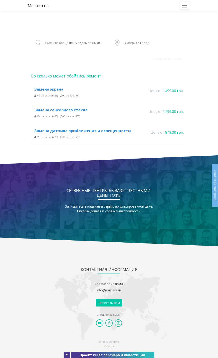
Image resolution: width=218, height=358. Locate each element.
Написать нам (109, 303)
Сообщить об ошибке (215, 185)
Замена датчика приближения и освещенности (82, 130)
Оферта (109, 346)
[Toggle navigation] (184, 5)
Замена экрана (48, 89)
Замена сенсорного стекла (61, 109)
